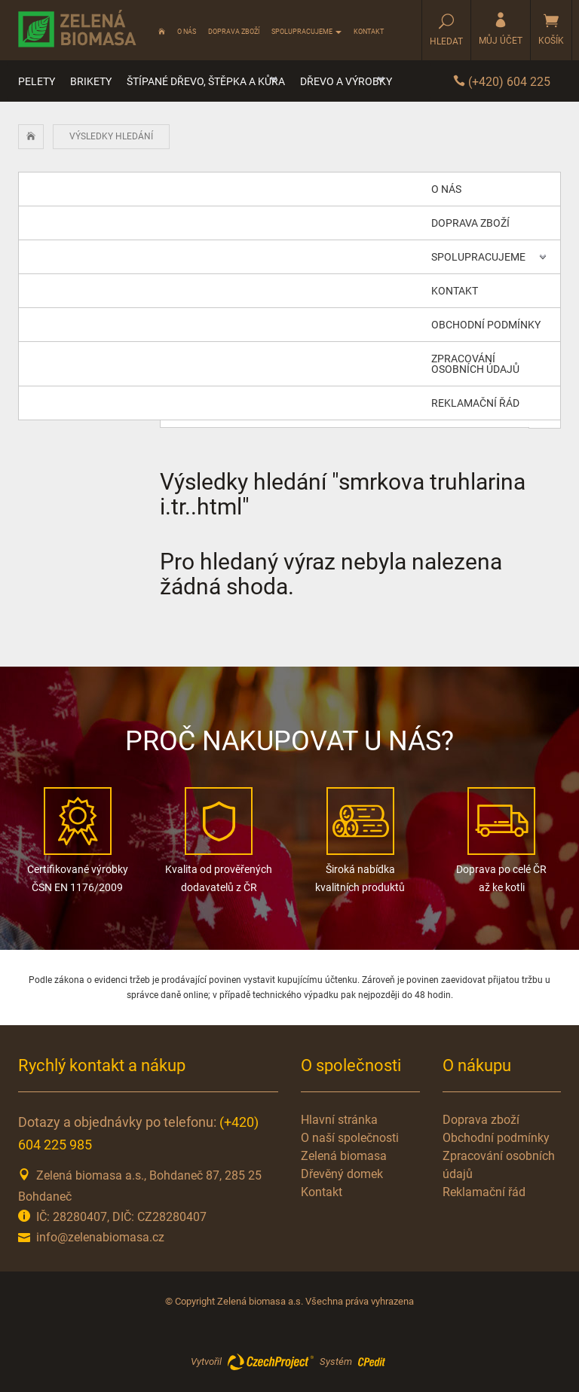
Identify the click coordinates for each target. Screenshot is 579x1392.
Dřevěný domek (342, 1174)
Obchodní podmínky (486, 325)
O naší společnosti (350, 1138)
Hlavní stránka (339, 1120)
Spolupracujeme (306, 31)
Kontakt (369, 31)
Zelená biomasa (344, 1156)
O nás (186, 31)
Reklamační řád (475, 403)
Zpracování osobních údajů (475, 364)
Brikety (91, 81)
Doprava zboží (233, 31)
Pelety (36, 81)
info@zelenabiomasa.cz (100, 1237)
